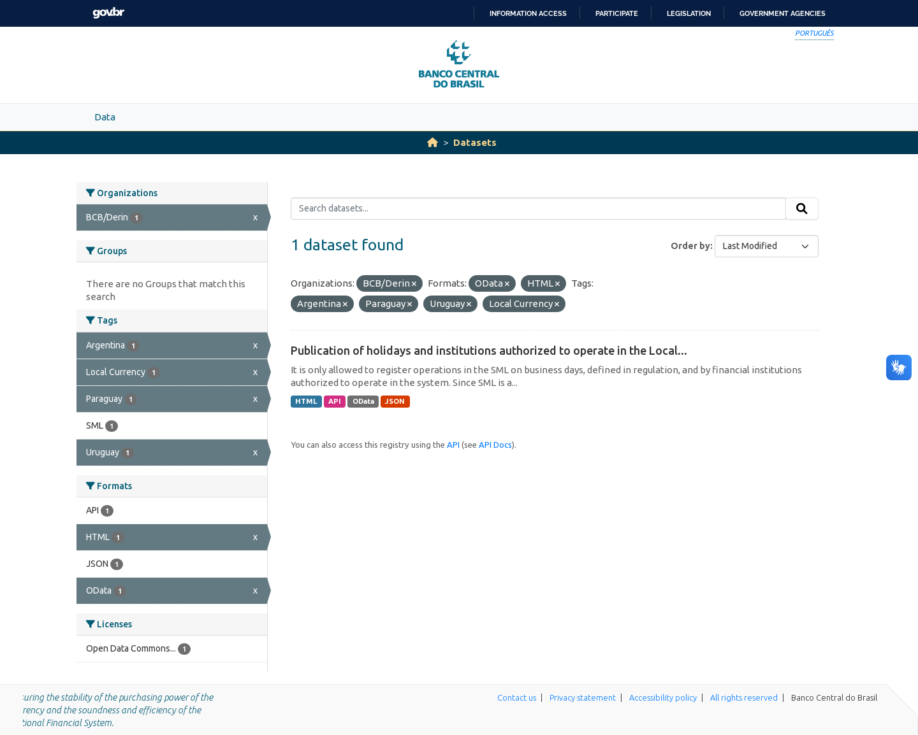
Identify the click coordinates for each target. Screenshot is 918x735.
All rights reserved (744, 697)
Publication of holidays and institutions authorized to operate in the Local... (489, 350)
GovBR (108, 13)
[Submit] (802, 208)
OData (363, 401)
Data (104, 116)
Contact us (516, 697)
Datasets (475, 142)
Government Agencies (783, 13)
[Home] (432, 142)
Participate (616, 13)
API (334, 401)
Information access (528, 13)
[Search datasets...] (538, 208)
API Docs (495, 444)
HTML (306, 401)
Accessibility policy (663, 697)
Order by (690, 246)
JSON (395, 401)
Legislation (689, 13)
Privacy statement (583, 697)
